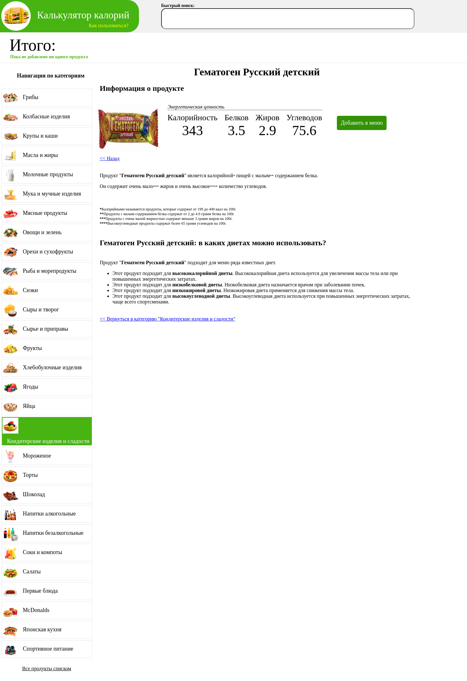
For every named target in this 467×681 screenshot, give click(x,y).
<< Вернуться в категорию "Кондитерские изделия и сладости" (167, 319)
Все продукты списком (46, 668)
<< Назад (109, 158)
